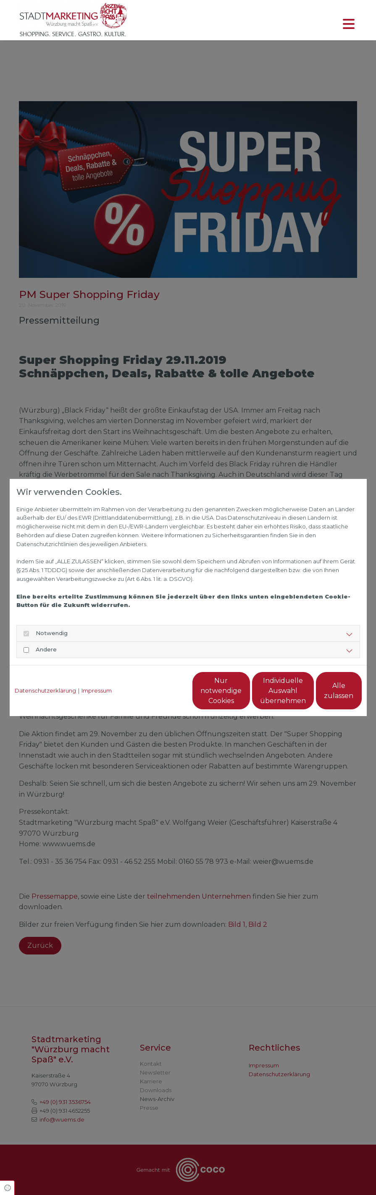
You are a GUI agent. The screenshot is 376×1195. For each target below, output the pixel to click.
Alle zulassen (323, 691)
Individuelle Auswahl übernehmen (243, 691)
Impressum (97, 690)
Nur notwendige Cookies (163, 691)
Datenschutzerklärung (45, 690)
